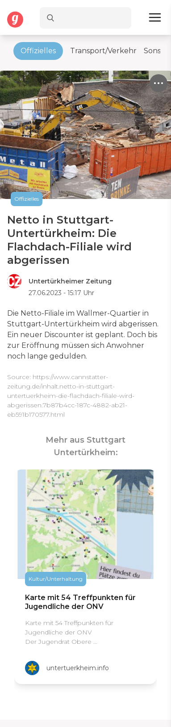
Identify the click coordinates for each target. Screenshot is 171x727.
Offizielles (38, 50)
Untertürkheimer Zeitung (70, 281)
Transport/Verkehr (103, 50)
